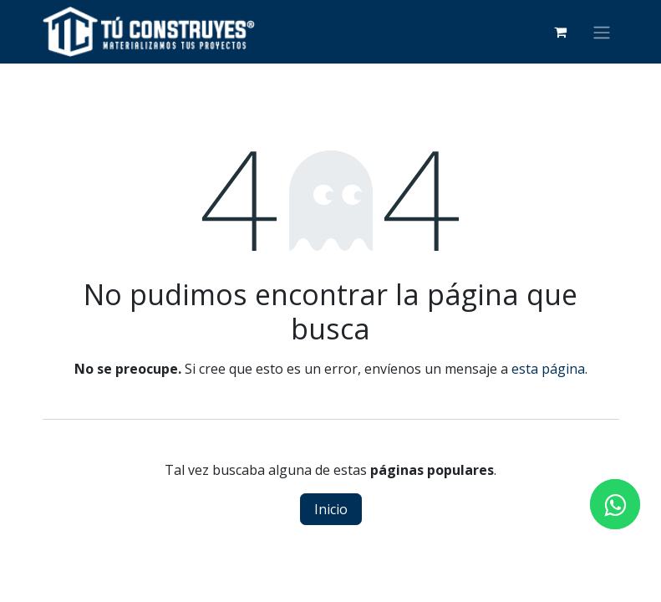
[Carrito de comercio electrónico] (560, 31)
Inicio (331, 509)
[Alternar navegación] (601, 31)
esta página (548, 369)
